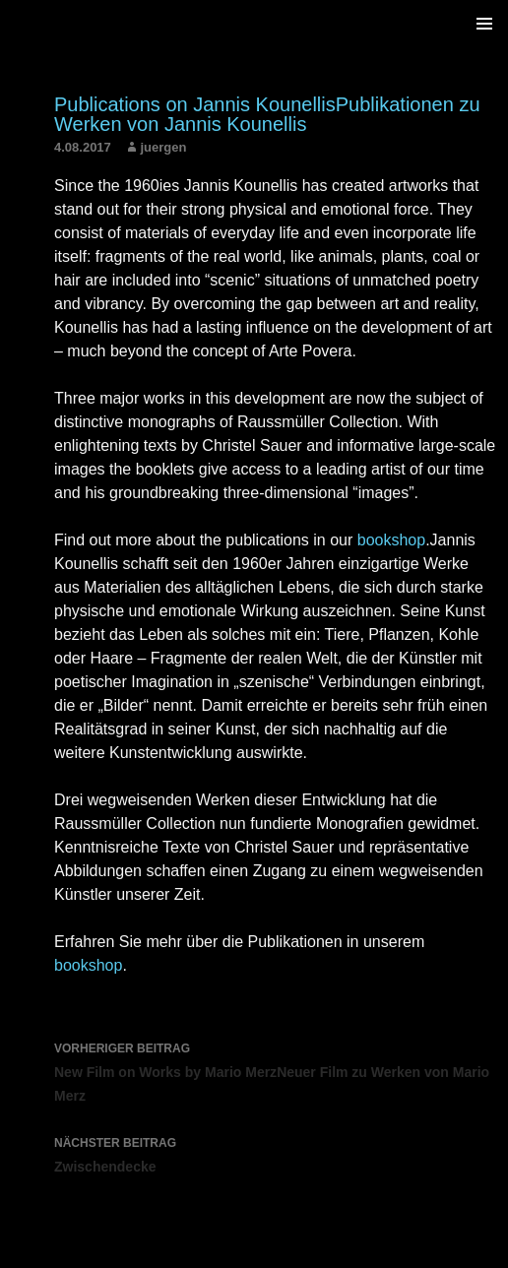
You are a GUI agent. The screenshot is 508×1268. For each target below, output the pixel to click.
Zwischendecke (276, 1152)
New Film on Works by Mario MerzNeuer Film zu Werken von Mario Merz (276, 1070)
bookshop (391, 540)
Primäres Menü (484, 23)
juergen (163, 147)
